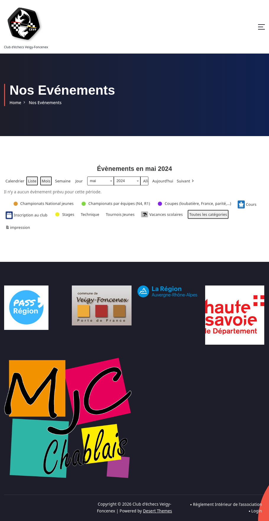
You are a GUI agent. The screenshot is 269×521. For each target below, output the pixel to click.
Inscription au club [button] (26, 218)
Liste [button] (31, 184)
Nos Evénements (45, 102)
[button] (185, 183)
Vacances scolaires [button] (161, 217)
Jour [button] (78, 183)
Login (256, 510)
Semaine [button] (62, 183)
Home (15, 102)
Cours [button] (246, 207)
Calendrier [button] (15, 184)
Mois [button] (46, 183)
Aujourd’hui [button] (162, 183)
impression (17, 231)
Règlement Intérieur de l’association (227, 504)
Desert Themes (157, 510)
